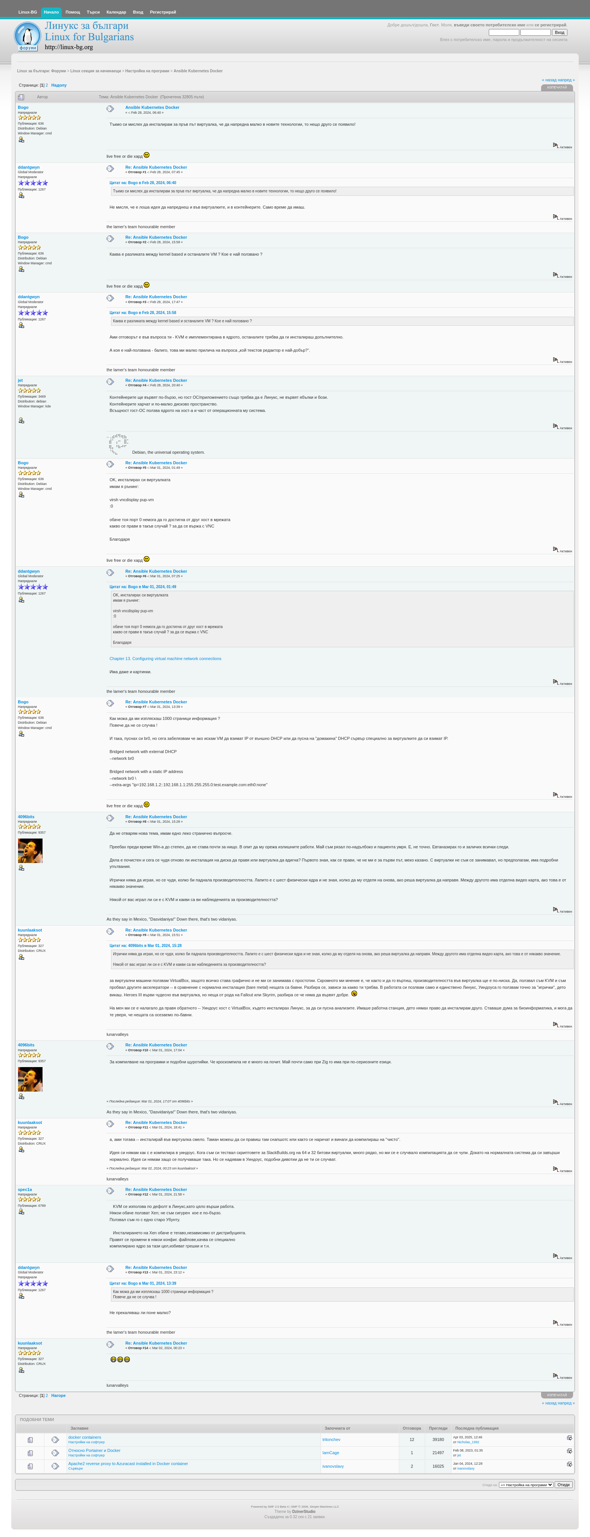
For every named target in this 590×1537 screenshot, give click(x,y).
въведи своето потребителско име (489, 25)
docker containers (84, 1437)
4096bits (26, 816)
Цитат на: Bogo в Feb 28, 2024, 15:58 (142, 313)
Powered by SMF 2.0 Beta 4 (270, 1506)
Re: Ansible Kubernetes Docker (156, 167)
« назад (549, 80)
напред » (566, 80)
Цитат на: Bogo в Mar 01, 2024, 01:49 (142, 587)
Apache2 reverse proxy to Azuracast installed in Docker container (128, 1463)
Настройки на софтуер (86, 1442)
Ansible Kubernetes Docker (152, 107)
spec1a (25, 1189)
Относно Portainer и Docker (94, 1450)
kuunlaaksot (30, 930)
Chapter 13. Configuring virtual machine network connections (165, 658)
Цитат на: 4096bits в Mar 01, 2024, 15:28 (145, 946)
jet (20, 380)
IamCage (330, 1452)
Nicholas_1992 (468, 1442)
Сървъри (75, 1468)
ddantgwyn (29, 167)
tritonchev (331, 1439)
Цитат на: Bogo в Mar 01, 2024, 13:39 (142, 1283)
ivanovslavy (333, 1466)
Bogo (23, 107)
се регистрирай (550, 25)
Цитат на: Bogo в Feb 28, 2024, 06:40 (142, 183)
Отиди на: (489, 1485)
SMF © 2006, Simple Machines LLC (315, 1506)
